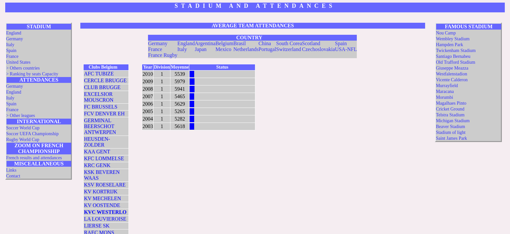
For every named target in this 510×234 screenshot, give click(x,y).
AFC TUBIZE (99, 73)
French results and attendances (34, 157)
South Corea (289, 43)
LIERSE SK (97, 225)
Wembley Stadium (452, 38)
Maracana (445, 91)
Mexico (223, 49)
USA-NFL (346, 49)
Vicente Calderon (452, 79)
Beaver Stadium (450, 126)
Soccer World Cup (23, 127)
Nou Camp (446, 33)
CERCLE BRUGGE (105, 80)
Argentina (205, 43)
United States (18, 62)
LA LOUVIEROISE (105, 219)
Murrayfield (447, 85)
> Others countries (23, 68)
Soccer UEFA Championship (32, 133)
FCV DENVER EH (104, 113)
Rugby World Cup (22, 139)
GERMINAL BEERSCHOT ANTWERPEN (100, 126)
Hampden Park (449, 44)
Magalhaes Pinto (451, 103)
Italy (10, 44)
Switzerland (288, 49)
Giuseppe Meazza (452, 68)
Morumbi (444, 97)
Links (11, 170)
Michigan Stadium (453, 120)
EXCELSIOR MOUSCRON (99, 97)
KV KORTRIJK (100, 191)
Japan (201, 49)
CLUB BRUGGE (102, 87)
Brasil (239, 43)
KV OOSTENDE (102, 205)
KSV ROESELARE (105, 185)
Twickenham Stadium (456, 50)
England (13, 33)
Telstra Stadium (450, 114)
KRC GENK (97, 165)
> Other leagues (20, 115)
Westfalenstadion (451, 74)
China (265, 43)
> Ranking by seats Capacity (32, 74)
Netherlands (245, 49)
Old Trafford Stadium (455, 62)
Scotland (311, 43)
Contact (13, 176)
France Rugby (162, 55)
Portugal (267, 49)
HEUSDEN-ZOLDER (97, 142)
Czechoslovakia (318, 49)
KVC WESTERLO (105, 212)
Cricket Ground (450, 109)
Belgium (224, 43)
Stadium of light (450, 132)
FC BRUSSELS (100, 107)
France (12, 56)
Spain (11, 50)
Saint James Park (451, 138)
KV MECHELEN (102, 198)
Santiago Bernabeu (453, 56)
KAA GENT (97, 151)
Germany (14, 38)
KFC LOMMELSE (104, 158)
